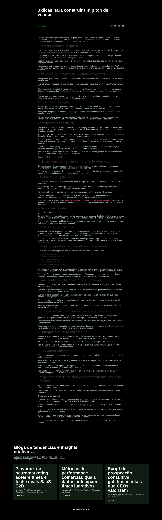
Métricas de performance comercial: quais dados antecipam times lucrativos (79, 477)
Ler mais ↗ (19, 496)
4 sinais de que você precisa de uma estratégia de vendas (87, 200)
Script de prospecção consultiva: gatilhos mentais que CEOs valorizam (125, 479)
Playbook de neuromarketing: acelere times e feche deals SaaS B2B (33, 477)
